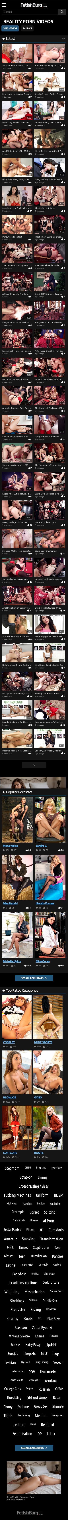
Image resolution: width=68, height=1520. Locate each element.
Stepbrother (41, 1247)
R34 (39, 1317)
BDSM (58, 1195)
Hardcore (51, 1309)
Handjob (27, 1204)
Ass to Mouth (17, 1379)
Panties (57, 1256)
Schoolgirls (34, 1379)
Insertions (56, 1168)
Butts (56, 1397)
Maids (10, 1247)
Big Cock (25, 1361)
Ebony (7, 1406)
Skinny (43, 1177)
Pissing (30, 1229)
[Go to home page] (40, 4)
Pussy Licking (41, 1361)
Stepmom (12, 1168)
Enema (39, 1336)
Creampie (18, 1211)
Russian (44, 1389)
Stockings (17, 1300)
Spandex (15, 1344)
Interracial (17, 1371)
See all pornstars (32, 978)
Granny (12, 1318)
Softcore (33, 1299)
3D (41, 1229)
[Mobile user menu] (3, 3)
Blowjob (34, 1220)
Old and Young (37, 1397)
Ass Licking (23, 1415)
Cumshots (56, 1229)
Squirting (55, 1204)
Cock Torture (51, 1282)
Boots (28, 1318)
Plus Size (53, 1318)
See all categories (32, 1447)
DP (39, 1433)
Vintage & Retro (19, 1336)
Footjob (13, 1353)
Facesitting (14, 1397)
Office (59, 1388)
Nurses (23, 1247)
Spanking (51, 1380)
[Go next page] (34, 765)
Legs (56, 1353)
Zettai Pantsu (12, 1229)
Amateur (10, 1238)
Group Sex (40, 1406)
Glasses (8, 1256)
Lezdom (41, 1203)
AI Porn (48, 1220)
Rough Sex (57, 1415)
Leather (19, 1424)
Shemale (57, 1406)
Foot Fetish (27, 1265)
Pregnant (41, 1167)
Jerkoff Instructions (22, 1282)
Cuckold (57, 1264)
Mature (23, 1406)
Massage (54, 1335)
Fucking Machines (17, 1195)
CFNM (28, 1167)
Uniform (42, 1195)
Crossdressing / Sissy (33, 1186)
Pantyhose (19, 1273)
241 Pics (27, 28)
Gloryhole (49, 1274)
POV (32, 1371)
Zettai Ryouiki (42, 1327)
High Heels (12, 1203)
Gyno (57, 1247)
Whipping (11, 1291)
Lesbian (10, 1362)
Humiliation (39, 1256)
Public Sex (50, 1300)
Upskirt (51, 1344)
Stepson (21, 1327)
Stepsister (18, 1309)
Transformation (51, 1238)
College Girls (12, 1388)
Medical (40, 1415)
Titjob (8, 1415)
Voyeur (58, 1362)
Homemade (47, 1371)
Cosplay (29, 1388)
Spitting (49, 1212)
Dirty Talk (43, 1264)
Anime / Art (56, 1291)
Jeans (33, 1423)
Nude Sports (19, 1220)
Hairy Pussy (32, 1344)
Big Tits (35, 1273)
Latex (51, 1433)
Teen (22, 1256)
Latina (10, 1265)
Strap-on (26, 1177)
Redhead (47, 1424)
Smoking (28, 1238)
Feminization (22, 1433)
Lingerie (29, 1353)
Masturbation (34, 1291)
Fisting (36, 1309)
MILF (44, 1353)
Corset (34, 1212)
